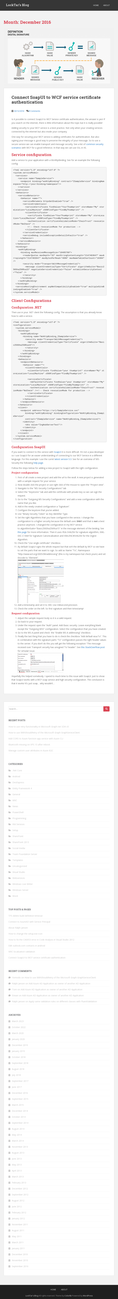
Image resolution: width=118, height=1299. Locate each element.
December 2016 (20, 1092)
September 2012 (20, 1194)
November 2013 (20, 1146)
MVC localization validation (21, 951)
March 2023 (18, 1021)
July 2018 (16, 1075)
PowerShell (18, 812)
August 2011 (18, 1230)
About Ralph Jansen (18, 927)
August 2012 (18, 1200)
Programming (19, 818)
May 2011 (17, 1236)
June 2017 (17, 1086)
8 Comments (34, 111)
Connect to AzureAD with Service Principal (29, 921)
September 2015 (20, 1098)
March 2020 (18, 1033)
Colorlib (68, 1295)
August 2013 (18, 1152)
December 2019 (20, 1045)
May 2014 (17, 1134)
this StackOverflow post (93, 647)
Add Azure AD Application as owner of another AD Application (59, 983)
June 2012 (17, 1206)
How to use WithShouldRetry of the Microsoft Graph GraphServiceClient (44, 732)
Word (15, 896)
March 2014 (18, 1140)
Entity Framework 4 (22, 788)
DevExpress (18, 782)
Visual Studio (18, 872)
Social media (18, 848)
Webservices (18, 878)
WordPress (88, 1295)
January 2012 (18, 1218)
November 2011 (20, 1224)
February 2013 (19, 1182)
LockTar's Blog (32, 1295)
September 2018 (20, 1063)
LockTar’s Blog (17, 5)
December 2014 (20, 1110)
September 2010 (20, 1266)
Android (16, 776)
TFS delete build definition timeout (25, 915)
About (106, 5)
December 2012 (20, 1188)
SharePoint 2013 (20, 842)
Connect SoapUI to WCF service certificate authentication (56, 99)
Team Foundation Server (24, 854)
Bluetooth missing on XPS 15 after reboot (29, 744)
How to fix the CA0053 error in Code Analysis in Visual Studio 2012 (41, 939)
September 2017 (20, 1081)
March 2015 (18, 1104)
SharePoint (17, 836)
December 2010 (20, 1254)
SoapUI (57, 451)
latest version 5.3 (63, 459)
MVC (14, 800)
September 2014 (20, 1122)
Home (96, 5)
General (16, 794)
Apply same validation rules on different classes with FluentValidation (63, 1001)
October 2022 (19, 1027)
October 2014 (19, 1116)
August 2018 (18, 1069)
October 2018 (19, 1057)
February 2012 (19, 1212)
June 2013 (17, 1158)
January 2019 (18, 1051)
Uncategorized (19, 866)
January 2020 (18, 1039)
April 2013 (17, 1170)
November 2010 (20, 1260)
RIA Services (18, 824)
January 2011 (18, 1248)
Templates (17, 860)
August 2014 (18, 1128)
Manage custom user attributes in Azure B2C (30, 750)
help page (38, 462)
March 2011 (18, 1242)
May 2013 (17, 1164)
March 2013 (18, 1176)
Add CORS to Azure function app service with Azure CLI (35, 738)
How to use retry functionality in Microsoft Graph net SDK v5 (38, 726)
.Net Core (17, 770)
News (15, 806)
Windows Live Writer (22, 884)
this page (22, 532)
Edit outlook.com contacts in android (26, 945)
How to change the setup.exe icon (25, 933)
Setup (15, 830)
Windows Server (20, 890)
